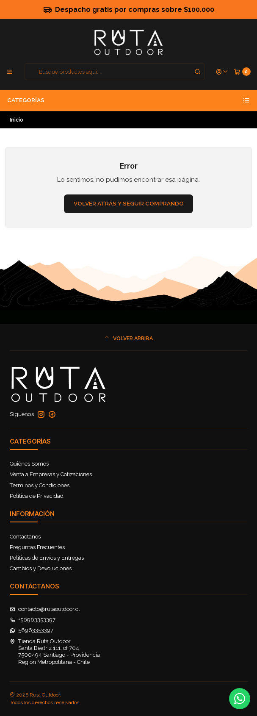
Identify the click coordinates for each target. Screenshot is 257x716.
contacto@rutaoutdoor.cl (45, 609)
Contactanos (25, 536)
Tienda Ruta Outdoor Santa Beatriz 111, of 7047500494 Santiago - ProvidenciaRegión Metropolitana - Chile (55, 651)
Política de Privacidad (37, 496)
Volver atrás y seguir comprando (129, 203)
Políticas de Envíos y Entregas (47, 558)
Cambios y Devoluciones (41, 568)
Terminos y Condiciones (39, 485)
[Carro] (242, 71)
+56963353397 (33, 619)
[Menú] (10, 72)
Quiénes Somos (29, 464)
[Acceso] (222, 72)
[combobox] (115, 71)
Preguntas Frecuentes (37, 547)
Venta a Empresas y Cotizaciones (51, 474)
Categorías (128, 100)
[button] (129, 338)
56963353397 (32, 630)
